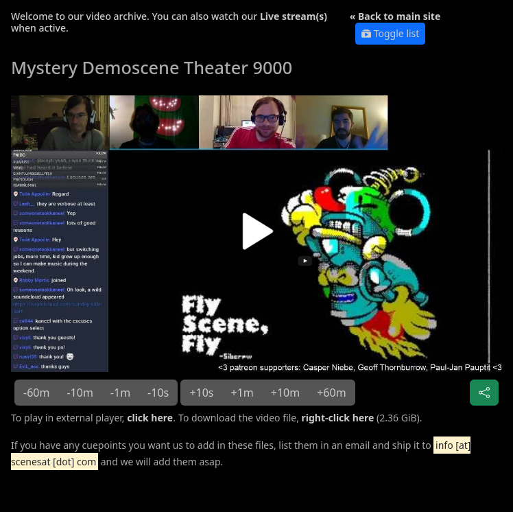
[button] (256, 237)
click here (150, 417)
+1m (242, 392)
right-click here (338, 417)
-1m (120, 392)
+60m (331, 392)
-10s (158, 392)
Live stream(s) (293, 16)
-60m (36, 392)
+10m (285, 392)
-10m (80, 392)
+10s (201, 392)
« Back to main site (395, 16)
